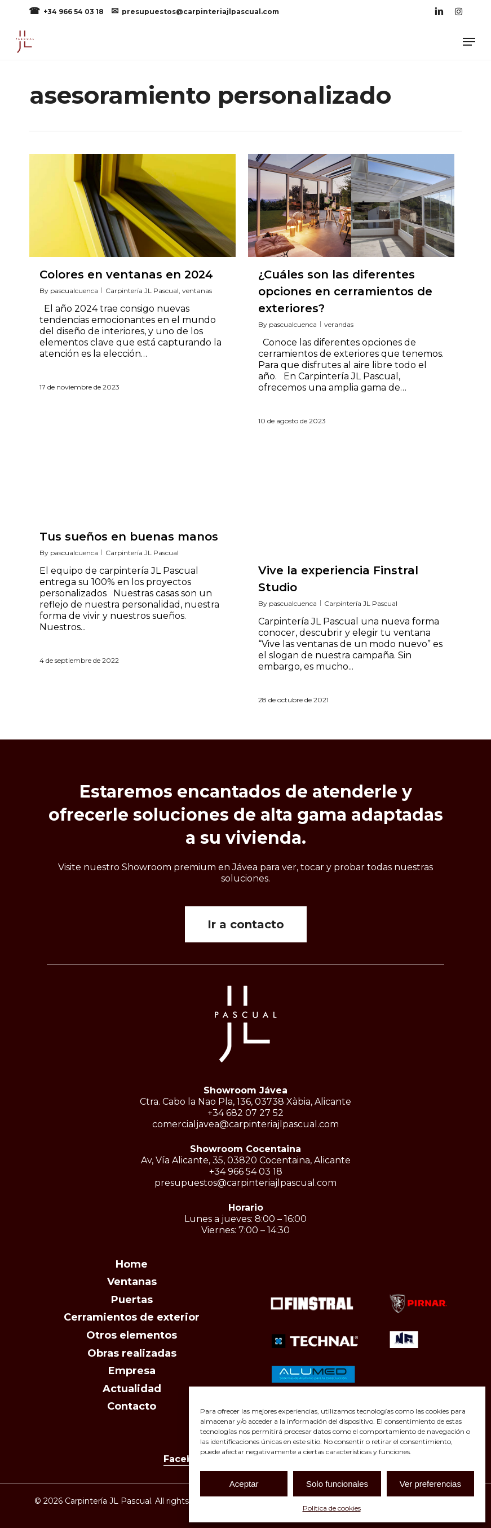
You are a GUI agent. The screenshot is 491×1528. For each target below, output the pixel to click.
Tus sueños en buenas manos (128, 536)
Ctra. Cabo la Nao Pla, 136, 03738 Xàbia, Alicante (245, 1101)
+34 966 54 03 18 (74, 11)
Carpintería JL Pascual (142, 290)
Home (132, 1264)
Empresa (132, 1371)
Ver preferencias (430, 1484)
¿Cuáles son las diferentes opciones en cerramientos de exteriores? (345, 291)
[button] (469, 41)
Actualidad (132, 1389)
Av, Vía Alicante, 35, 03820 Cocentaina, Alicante (246, 1160)
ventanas (197, 290)
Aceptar (244, 1484)
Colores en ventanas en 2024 (126, 274)
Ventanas (132, 1281)
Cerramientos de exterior (132, 1317)
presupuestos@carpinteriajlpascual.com (200, 11)
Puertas (132, 1300)
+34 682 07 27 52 (245, 1113)
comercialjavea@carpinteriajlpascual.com (245, 1124)
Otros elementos (131, 1335)
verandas (338, 324)
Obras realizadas (131, 1353)
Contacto (131, 1406)
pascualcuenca (74, 290)
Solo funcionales (337, 1484)
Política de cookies (332, 1508)
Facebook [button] (187, 1459)
